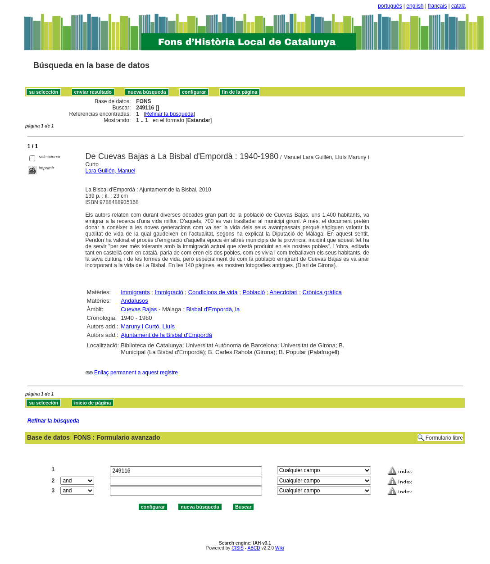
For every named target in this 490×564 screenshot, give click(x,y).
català (458, 6)
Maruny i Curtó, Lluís (148, 326)
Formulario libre (444, 438)
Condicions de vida (213, 292)
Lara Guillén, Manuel (111, 171)
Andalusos (134, 300)
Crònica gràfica (321, 292)
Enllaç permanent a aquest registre (136, 372)
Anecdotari (283, 292)
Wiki (279, 548)
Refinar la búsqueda (169, 114)
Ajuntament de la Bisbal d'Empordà (166, 335)
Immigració (168, 292)
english (414, 6)
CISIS (237, 548)
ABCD (253, 548)
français (437, 6)
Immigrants (135, 292)
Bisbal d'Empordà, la (213, 309)
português (390, 6)
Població (253, 292)
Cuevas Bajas (139, 309)
